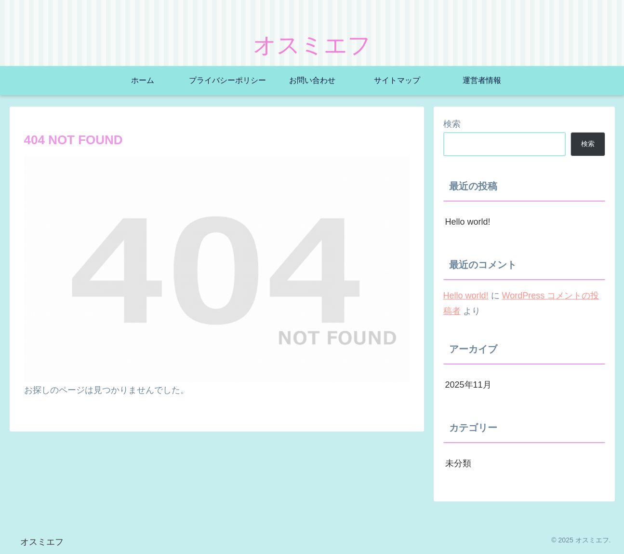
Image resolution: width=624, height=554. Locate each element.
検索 (452, 124)
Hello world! (468, 222)
